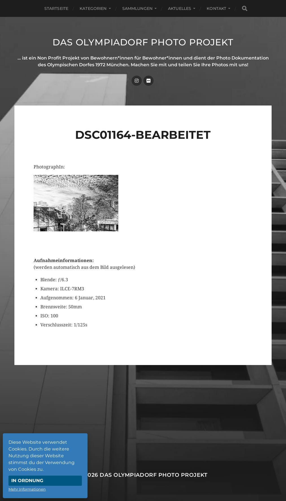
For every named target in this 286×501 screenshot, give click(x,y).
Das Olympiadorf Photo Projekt (143, 42)
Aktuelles (179, 8)
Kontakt (216, 8)
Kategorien (93, 8)
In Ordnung (27, 480)
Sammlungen (137, 8)
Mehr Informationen (27, 489)
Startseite (56, 8)
